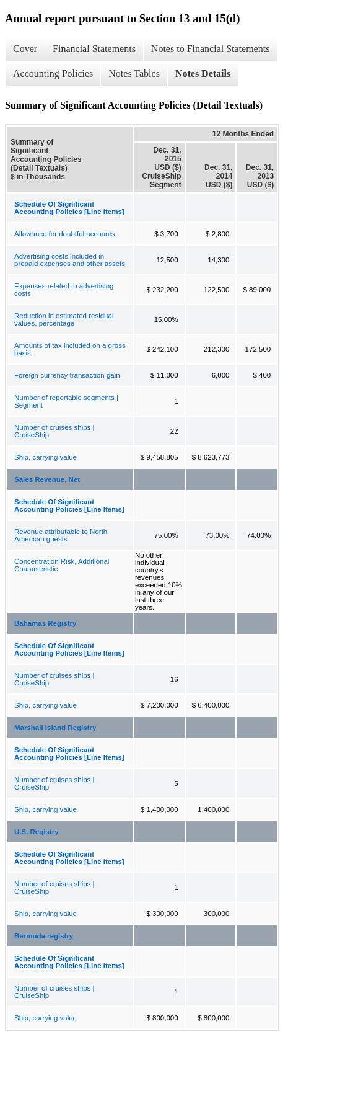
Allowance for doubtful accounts (64, 234)
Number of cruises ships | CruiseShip (54, 431)
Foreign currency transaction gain (67, 375)
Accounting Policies (53, 73)
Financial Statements (94, 48)
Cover (25, 48)
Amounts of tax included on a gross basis (70, 349)
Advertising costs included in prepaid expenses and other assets (69, 259)
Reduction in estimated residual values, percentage (63, 319)
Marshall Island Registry (55, 727)
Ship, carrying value (45, 457)
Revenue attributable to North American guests (60, 535)
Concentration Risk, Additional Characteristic (61, 565)
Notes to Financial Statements (210, 48)
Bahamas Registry (45, 623)
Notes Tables (134, 73)
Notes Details (202, 73)
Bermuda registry (43, 936)
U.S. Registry (36, 831)
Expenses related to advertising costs (63, 289)
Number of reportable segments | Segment (66, 401)
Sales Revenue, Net (47, 479)
